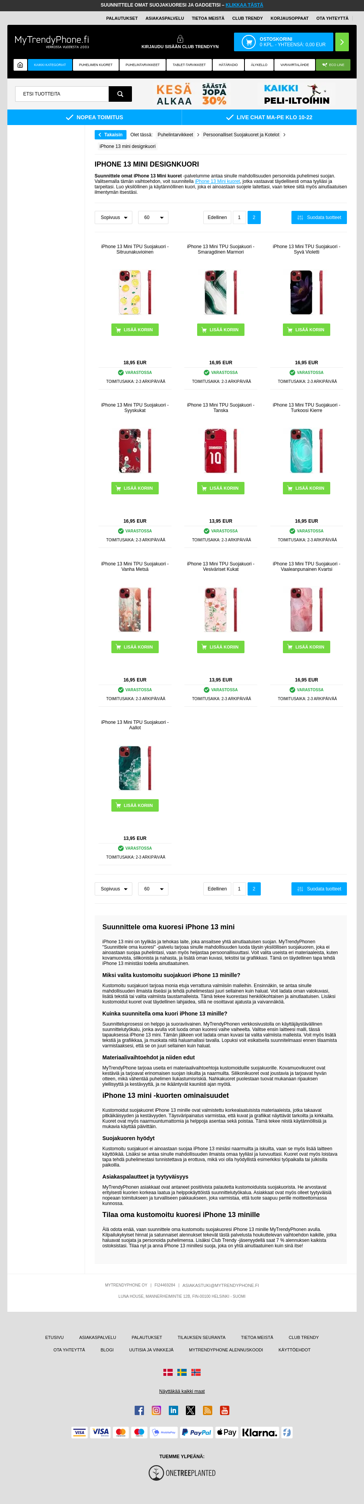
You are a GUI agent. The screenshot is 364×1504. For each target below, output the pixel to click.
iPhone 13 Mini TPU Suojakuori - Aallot (135, 725)
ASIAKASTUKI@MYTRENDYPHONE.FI (220, 1285)
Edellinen (217, 217)
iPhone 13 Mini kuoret (217, 181)
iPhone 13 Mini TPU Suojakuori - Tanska (221, 407)
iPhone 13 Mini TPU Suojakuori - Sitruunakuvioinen (135, 249)
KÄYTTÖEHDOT (295, 1350)
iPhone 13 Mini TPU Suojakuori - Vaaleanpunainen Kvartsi (306, 566)
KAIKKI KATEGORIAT (50, 65)
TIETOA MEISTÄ (208, 18)
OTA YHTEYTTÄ (332, 18)
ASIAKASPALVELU (165, 18)
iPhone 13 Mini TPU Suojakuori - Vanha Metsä (135, 566)
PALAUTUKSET (122, 18)
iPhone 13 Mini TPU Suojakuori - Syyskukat (135, 407)
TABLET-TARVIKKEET (189, 65)
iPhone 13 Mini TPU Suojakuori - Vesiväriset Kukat (221, 566)
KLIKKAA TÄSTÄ (244, 5)
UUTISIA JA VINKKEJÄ (151, 1350)
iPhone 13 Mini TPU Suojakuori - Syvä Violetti (306, 249)
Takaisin (113, 134)
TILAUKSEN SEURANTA (201, 1337)
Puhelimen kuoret (96, 65)
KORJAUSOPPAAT (289, 18)
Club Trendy (247, 18)
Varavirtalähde (295, 65)
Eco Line (333, 65)
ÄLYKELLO (259, 65)
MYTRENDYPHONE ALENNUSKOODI (226, 1350)
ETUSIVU (54, 1337)
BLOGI (107, 1350)
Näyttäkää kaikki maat (182, 1391)
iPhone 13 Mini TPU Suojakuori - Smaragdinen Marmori (221, 249)
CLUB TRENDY (304, 1337)
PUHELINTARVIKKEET (143, 65)
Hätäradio (228, 65)
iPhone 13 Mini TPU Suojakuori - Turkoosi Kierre (306, 407)
